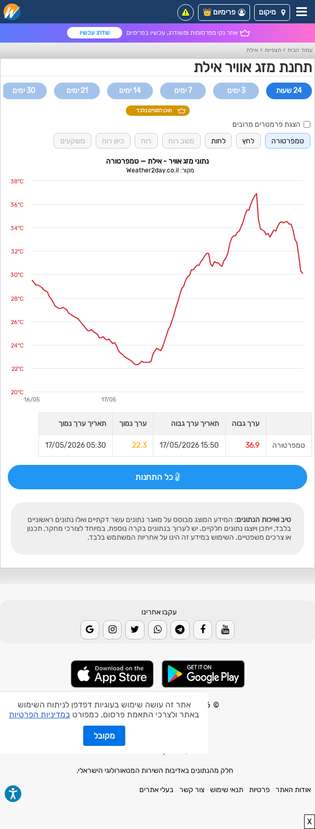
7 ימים (183, 90)
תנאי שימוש (226, 789)
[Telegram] (179, 629)
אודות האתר (293, 789)
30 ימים (23, 90)
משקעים (72, 141)
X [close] (309, 822)
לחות (218, 141)
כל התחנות (157, 477)
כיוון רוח (113, 141)
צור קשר (191, 789)
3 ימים (236, 90)
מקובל (104, 736)
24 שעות (289, 90)
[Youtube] (225, 629)
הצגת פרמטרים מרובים (271, 124)
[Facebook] (202, 629)
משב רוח (181, 141)
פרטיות (259, 789)
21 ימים (77, 90)
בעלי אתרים (156, 789)
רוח (146, 141)
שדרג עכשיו (95, 32)
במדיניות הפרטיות (39, 714)
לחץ (248, 141)
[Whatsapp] (157, 629)
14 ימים (130, 90)
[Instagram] (112, 629)
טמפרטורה (287, 141)
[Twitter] (134, 629)
